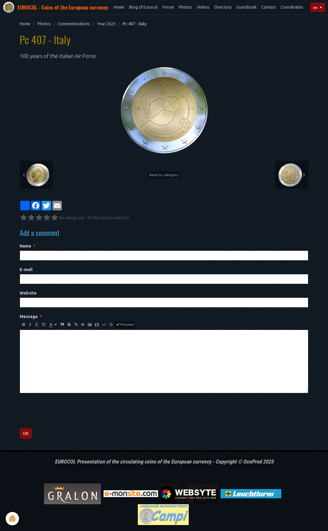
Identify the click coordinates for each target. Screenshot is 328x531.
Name (25, 246)
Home (119, 7)
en (315, 7)
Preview (125, 324)
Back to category (163, 175)
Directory (223, 7)
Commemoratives (74, 23)
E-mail (26, 269)
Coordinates (292, 7)
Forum (168, 7)
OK (26, 433)
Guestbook (246, 7)
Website (28, 293)
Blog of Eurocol (143, 7)
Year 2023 (106, 23)
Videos (203, 7)
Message (29, 316)
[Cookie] (12, 518)
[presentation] (65, 410)
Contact (268, 7)
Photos (185, 7)
